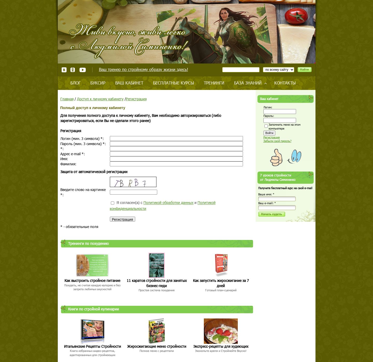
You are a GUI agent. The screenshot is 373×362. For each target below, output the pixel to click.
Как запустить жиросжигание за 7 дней (221, 283)
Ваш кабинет (129, 83)
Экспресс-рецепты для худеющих (220, 346)
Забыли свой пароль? (277, 141)
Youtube (82, 69)
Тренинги (214, 83)
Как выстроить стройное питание (92, 280)
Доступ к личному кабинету (100, 98)
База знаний (248, 83)
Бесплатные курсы (173, 83)
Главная (67, 98)
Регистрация (136, 98)
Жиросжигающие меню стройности (156, 346)
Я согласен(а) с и (163, 206)
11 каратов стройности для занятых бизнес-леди (157, 283)
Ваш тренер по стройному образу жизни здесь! (143, 69)
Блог (75, 83)
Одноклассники (72, 69)
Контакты (285, 83)
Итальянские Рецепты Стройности (92, 346)
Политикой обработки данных (168, 203)
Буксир (97, 83)
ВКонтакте (64, 69)
